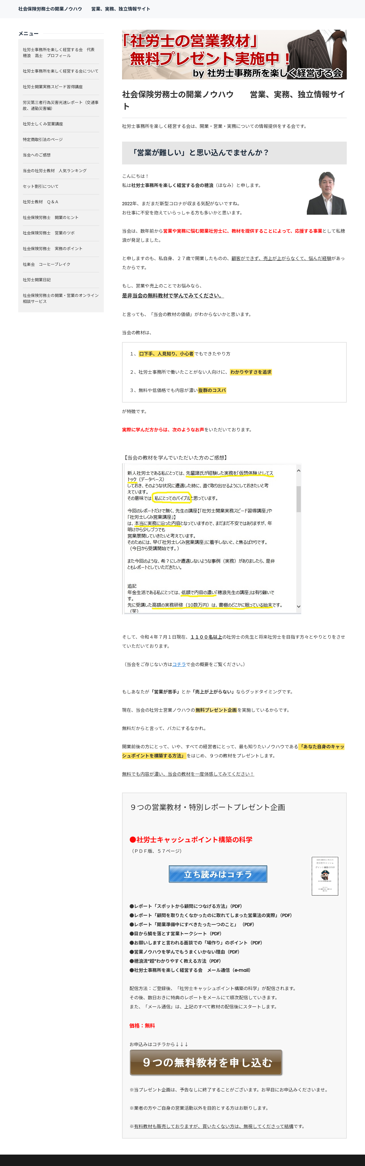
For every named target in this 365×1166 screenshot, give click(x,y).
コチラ (179, 664)
